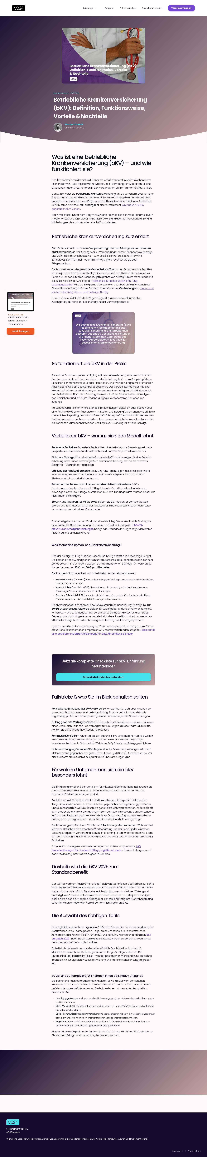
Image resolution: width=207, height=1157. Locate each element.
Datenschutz (194, 1151)
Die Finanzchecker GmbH (84, 1139)
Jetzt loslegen (20, 331)
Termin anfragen (181, 8)
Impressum (177, 1151)
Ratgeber (109, 8)
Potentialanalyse (128, 8)
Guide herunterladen (152, 8)
